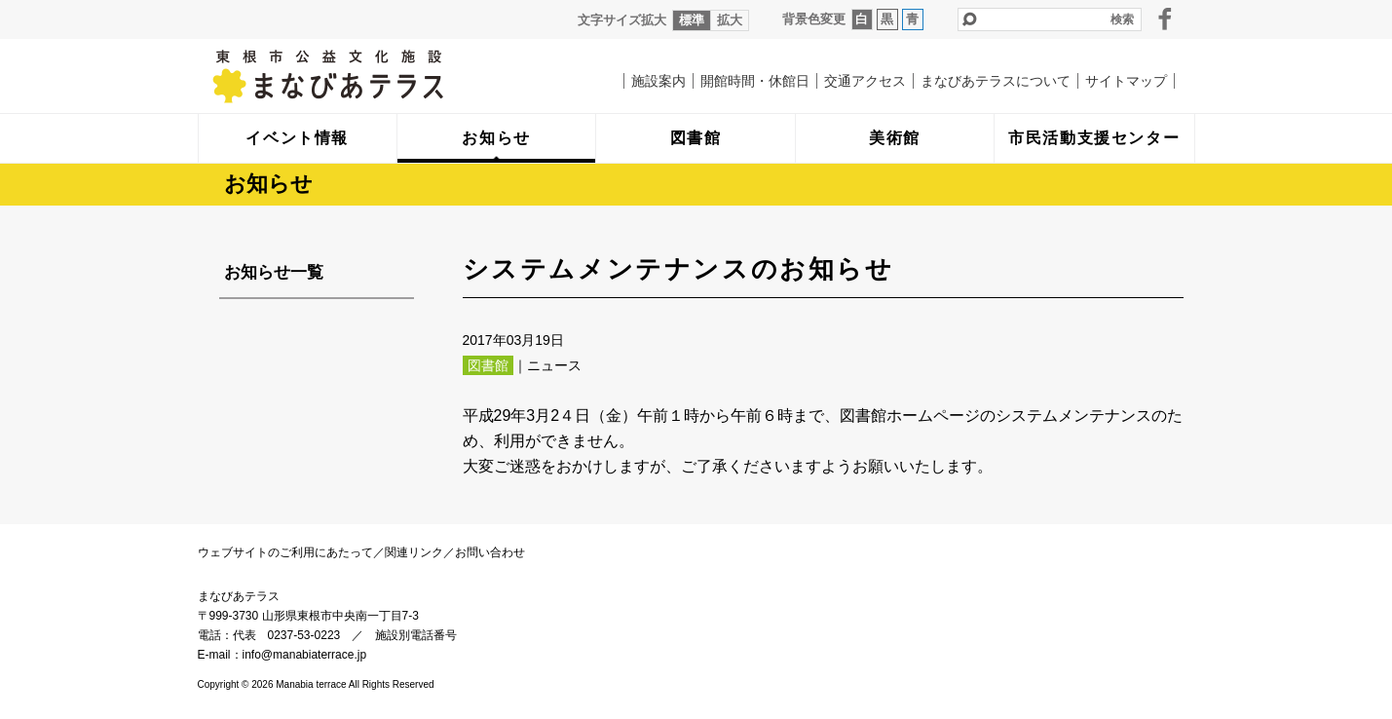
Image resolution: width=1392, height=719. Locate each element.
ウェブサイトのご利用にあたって (285, 552)
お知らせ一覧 (273, 272)
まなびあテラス (368, 76)
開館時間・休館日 (754, 81)
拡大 (729, 20)
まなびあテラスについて (996, 81)
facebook (1165, 18)
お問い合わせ (490, 552)
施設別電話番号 (416, 635)
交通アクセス (865, 81)
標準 (691, 20)
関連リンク (414, 552)
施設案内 (658, 81)
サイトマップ (1126, 81)
